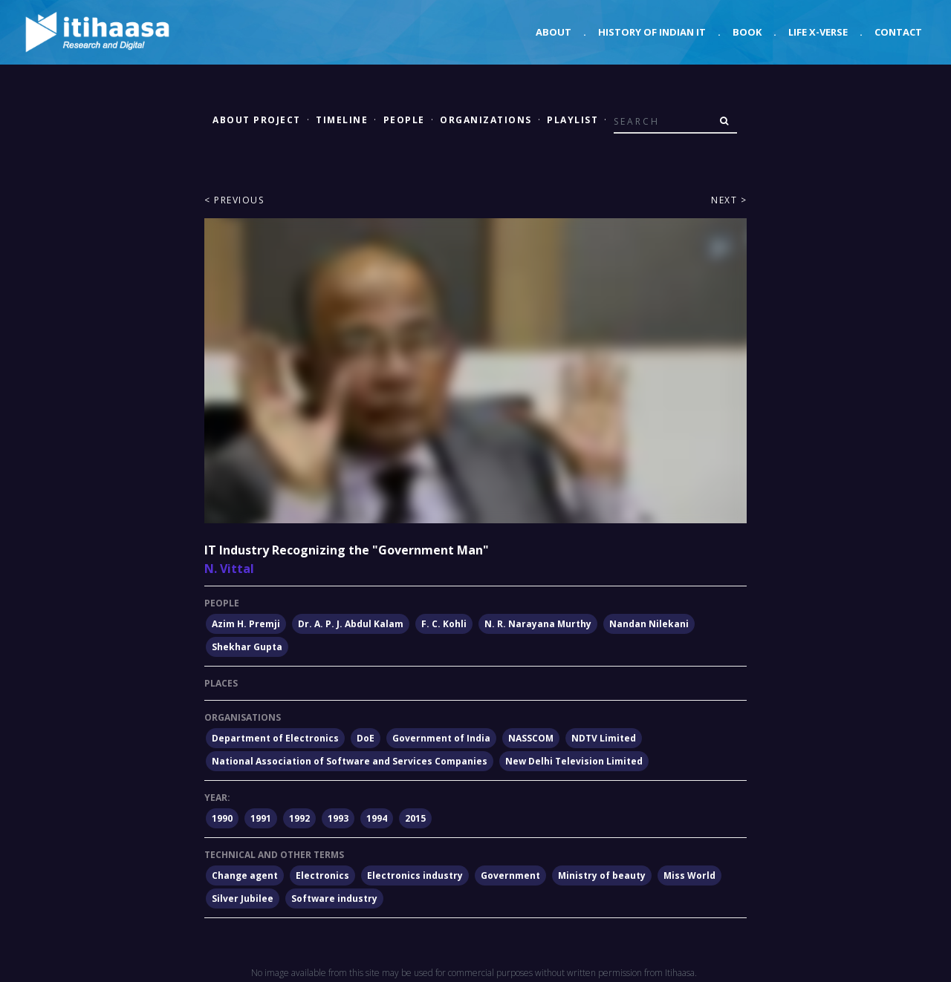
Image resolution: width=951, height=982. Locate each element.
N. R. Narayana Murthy (537, 624)
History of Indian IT (652, 32)
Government (510, 875)
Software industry (334, 898)
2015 (415, 818)
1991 (260, 818)
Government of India (441, 738)
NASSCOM (531, 738)
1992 (299, 818)
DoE (365, 738)
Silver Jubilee (242, 898)
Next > (729, 200)
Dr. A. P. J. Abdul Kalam (350, 624)
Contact (898, 32)
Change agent (245, 875)
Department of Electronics (275, 738)
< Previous (234, 200)
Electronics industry (415, 875)
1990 (222, 818)
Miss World (689, 875)
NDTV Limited (603, 738)
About (553, 32)
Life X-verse (818, 32)
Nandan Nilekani (649, 624)
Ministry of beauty (602, 875)
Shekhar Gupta (247, 647)
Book (747, 32)
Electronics (322, 875)
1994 (376, 818)
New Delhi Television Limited (574, 761)
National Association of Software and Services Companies (349, 761)
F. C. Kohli (444, 624)
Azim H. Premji (246, 624)
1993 (338, 818)
